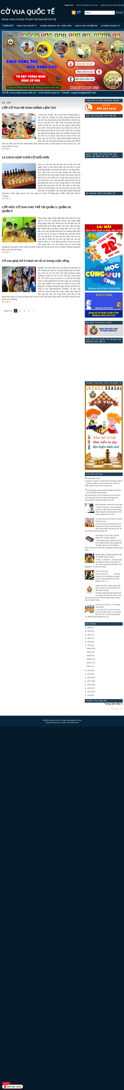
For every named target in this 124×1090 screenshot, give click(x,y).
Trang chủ (118, 709)
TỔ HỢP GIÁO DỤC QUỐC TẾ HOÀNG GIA (62, 723)
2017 (89, 681)
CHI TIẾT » (6, 149)
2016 (89, 685)
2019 (89, 674)
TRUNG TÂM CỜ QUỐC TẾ (26, 26)
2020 (89, 670)
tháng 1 (89, 666)
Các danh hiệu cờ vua (92, 478)
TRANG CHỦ (68, 5)
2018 (89, 677)
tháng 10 (90, 648)
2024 (89, 635)
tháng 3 (89, 663)
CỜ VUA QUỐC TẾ (27, 11)
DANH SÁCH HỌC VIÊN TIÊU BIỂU (112, 5)
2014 (89, 692)
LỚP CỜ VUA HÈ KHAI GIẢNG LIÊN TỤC (29, 107)
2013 (89, 695)
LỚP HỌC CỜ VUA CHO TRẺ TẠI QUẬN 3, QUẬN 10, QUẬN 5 (36, 209)
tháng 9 (89, 652)
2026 (89, 628)
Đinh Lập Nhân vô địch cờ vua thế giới (109, 505)
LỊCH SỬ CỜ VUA (102, 571)
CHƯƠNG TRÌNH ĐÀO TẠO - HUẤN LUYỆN (55, 26)
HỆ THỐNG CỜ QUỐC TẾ (110, 26)
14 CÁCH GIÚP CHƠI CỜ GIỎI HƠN (25, 157)
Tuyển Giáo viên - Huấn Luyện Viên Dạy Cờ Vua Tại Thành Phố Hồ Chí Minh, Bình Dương (108, 588)
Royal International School (72, 720)
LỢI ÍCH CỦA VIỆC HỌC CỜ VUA (87, 5)
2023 (89, 638)
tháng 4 (89, 659)
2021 (89, 645)
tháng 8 (89, 655)
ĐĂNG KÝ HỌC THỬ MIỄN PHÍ (86, 26)
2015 (89, 688)
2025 (89, 631)
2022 (89, 642)
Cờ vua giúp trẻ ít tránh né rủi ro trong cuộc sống (35, 260)
